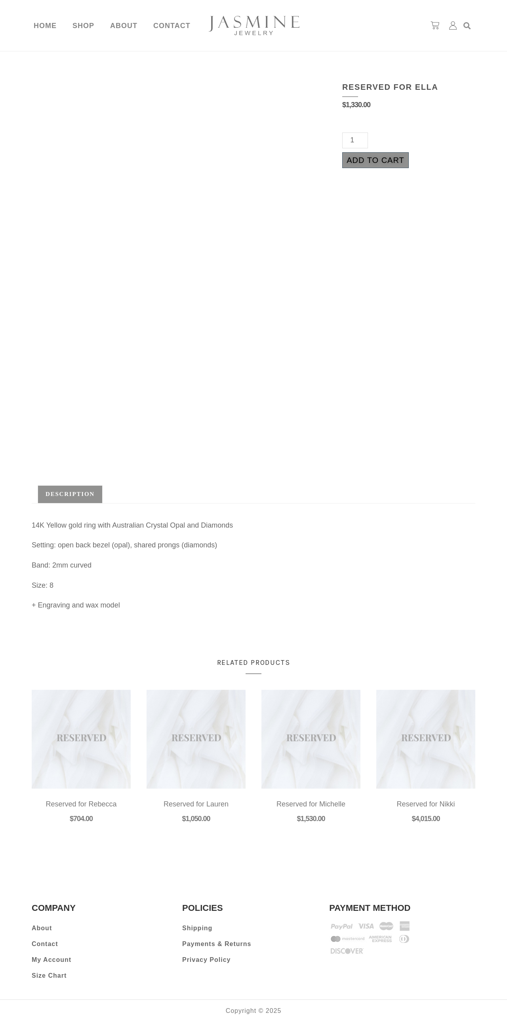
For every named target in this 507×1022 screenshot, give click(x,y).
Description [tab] (70, 494)
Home (45, 26)
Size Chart (49, 975)
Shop (83, 26)
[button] (467, 25)
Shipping (197, 928)
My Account (51, 959)
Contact (172, 26)
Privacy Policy (206, 959)
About (123, 26)
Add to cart (375, 160)
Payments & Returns (217, 944)
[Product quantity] (355, 140)
